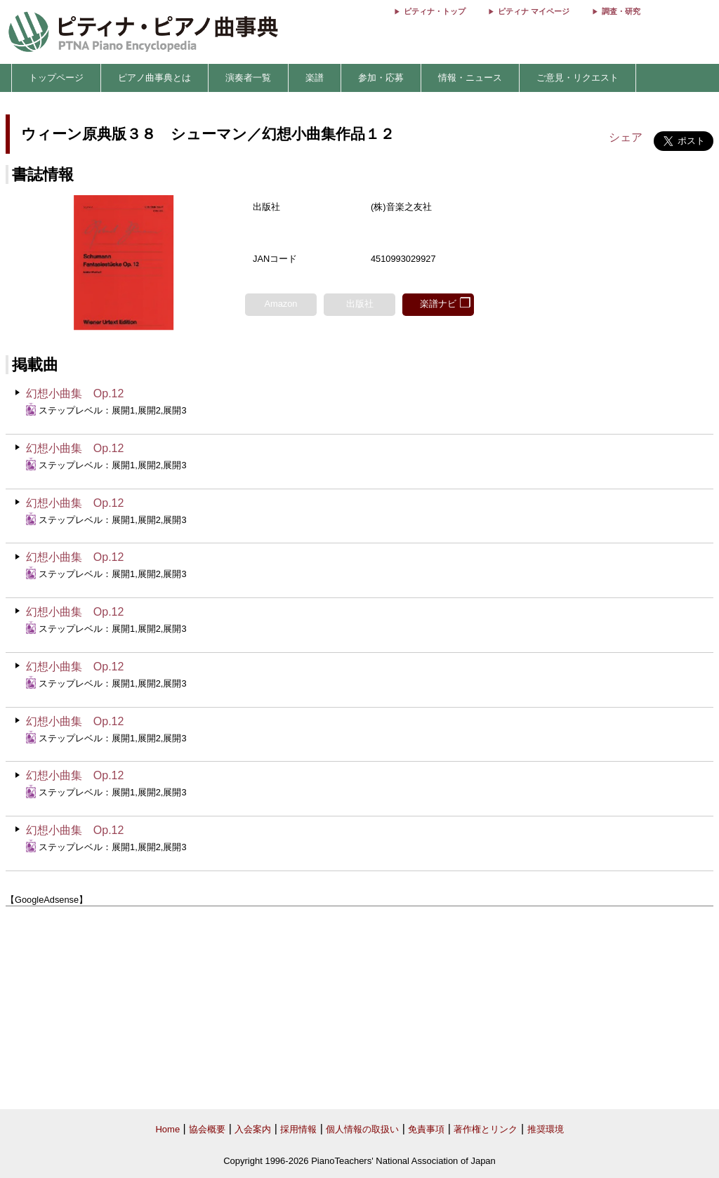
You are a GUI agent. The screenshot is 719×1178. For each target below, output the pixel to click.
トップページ (56, 77)
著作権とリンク (485, 1129)
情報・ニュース (470, 77)
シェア (625, 137)
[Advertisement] (359, 1008)
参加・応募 (381, 77)
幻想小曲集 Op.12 (75, 393)
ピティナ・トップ (435, 11)
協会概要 (207, 1129)
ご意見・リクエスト (577, 77)
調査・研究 (621, 11)
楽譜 (314, 77)
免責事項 (426, 1129)
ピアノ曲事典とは (154, 77)
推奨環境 (545, 1129)
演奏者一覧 (248, 77)
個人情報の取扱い (362, 1129)
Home (167, 1129)
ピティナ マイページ (533, 11)
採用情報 (298, 1129)
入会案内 (253, 1129)
